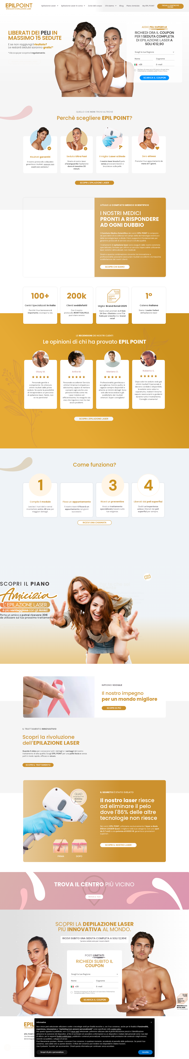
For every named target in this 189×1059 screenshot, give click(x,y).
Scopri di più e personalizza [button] (51, 1052)
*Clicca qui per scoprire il (19, 52)
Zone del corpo (95, 6)
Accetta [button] (145, 1052)
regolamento (38, 52)
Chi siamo (110, 6)
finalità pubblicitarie (64, 1036)
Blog (121, 6)
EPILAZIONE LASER (155, 40)
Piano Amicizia (133, 6)
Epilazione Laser (49, 6)
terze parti (75, 1031)
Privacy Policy (162, 71)
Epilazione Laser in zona (73, 6)
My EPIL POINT (148, 6)
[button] (50, 6)
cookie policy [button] (116, 1029)
